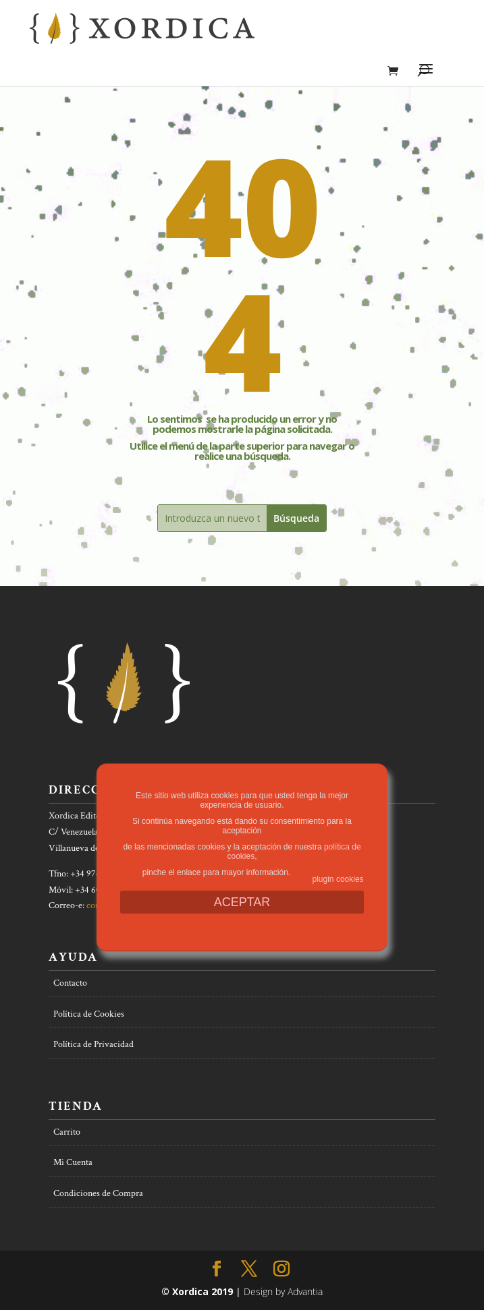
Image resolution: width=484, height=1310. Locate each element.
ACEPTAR (242, 902)
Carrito (66, 1132)
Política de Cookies (88, 1014)
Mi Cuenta (72, 1162)
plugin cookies (338, 879)
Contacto (70, 983)
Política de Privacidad (93, 1044)
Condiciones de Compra (98, 1193)
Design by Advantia (283, 1291)
